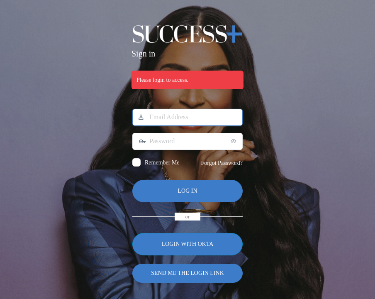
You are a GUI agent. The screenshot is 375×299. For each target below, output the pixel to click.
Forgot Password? (222, 163)
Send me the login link (187, 273)
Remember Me (162, 162)
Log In (187, 191)
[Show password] (234, 141)
